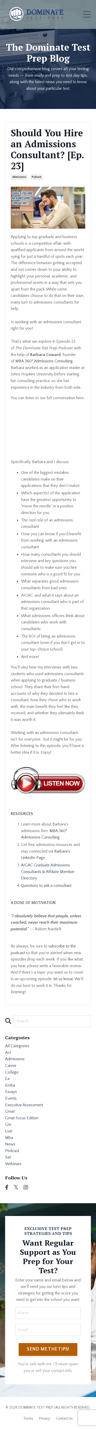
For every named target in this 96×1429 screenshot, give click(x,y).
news (10, 1144)
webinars (13, 1164)
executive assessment (24, 1105)
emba (10, 1085)
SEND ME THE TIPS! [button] (48, 1349)
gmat (10, 1111)
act (8, 1052)
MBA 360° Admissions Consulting (44, 361)
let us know (63, 979)
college (11, 1072)
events (11, 1098)
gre (8, 1124)
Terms (28, 1418)
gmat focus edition (21, 1118)
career (10, 1065)
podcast (36, 177)
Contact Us (64, 1418)
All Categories (17, 1046)
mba (9, 1137)
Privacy (44, 1418)
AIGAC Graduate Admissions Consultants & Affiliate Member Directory (47, 871)
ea (7, 1078)
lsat (8, 1131)
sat (8, 1157)
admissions (19, 177)
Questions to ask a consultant (46, 885)
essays (11, 1091)
